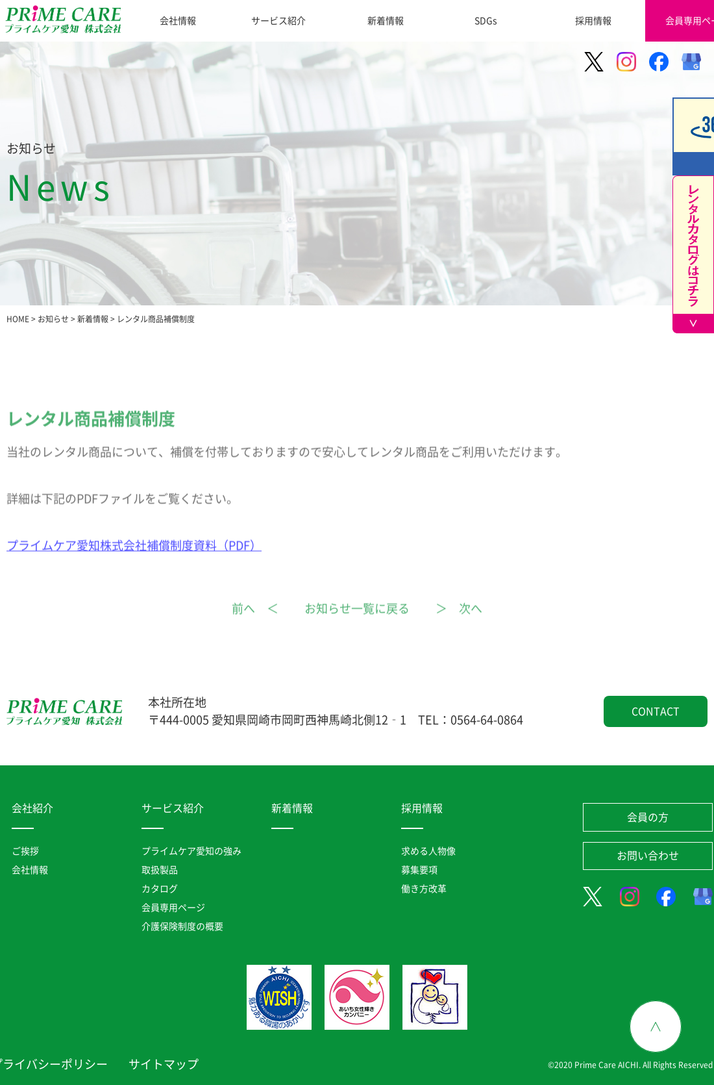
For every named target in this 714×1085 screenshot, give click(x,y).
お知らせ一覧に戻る (357, 622)
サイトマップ (164, 1064)
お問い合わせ (648, 855)
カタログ (160, 888)
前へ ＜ (255, 622)
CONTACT (656, 711)
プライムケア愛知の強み (191, 851)
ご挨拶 (25, 851)
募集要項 (419, 869)
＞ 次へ (459, 622)
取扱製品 (160, 869)
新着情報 (385, 20)
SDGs (485, 20)
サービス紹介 (278, 20)
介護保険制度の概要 (182, 926)
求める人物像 (428, 851)
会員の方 (648, 817)
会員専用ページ (173, 907)
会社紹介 (32, 808)
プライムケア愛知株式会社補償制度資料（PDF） (134, 559)
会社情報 (178, 20)
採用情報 (593, 20)
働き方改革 (424, 888)
